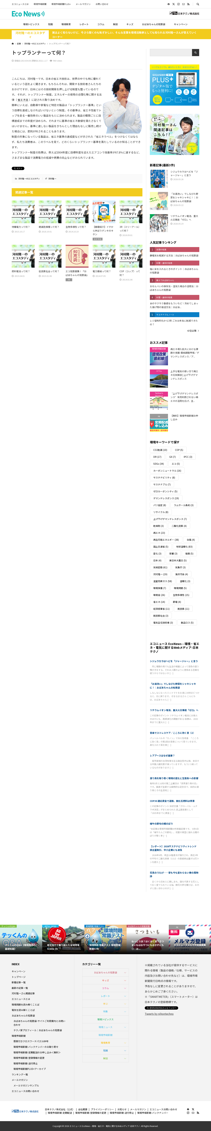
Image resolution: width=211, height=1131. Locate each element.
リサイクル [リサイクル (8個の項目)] (160, 512)
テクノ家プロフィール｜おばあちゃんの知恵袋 (38, 1030)
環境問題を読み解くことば (25, 1004)
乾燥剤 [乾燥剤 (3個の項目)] (158, 526)
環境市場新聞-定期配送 (60, 1112)
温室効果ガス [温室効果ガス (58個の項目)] (162, 581)
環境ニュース (105, 1027)
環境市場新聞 (40, 4)
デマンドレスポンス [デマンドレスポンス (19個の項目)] (166, 498)
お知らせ (122, 1109)
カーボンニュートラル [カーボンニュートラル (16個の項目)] (167, 470)
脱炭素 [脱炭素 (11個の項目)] (183, 608)
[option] (21, 939)
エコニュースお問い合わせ (25, 1091)
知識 (50, 24)
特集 (105, 1011)
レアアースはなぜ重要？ (162, 755)
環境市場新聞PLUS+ (61, 4)
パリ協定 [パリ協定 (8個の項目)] (159, 505)
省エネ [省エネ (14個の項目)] (159, 601)
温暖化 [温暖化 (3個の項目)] (185, 581)
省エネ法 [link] (23, 100)
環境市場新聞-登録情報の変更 (29, 1057)
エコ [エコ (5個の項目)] (176, 463)
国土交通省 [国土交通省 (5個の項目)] (160, 546)
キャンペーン (181, 24)
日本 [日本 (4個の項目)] (157, 560)
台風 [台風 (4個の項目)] (191, 539)
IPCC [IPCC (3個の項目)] (188, 456)
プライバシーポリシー (102, 1109)
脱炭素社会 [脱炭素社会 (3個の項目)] (160, 615)
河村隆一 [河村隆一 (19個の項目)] (160, 574)
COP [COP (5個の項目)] (179, 450)
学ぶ (105, 1003)
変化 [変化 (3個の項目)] (157, 553)
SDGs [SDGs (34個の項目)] (158, 463)
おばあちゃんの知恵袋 (153, 24)
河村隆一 (52, 178)
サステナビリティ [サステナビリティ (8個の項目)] (164, 477)
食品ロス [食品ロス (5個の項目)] (187, 622)
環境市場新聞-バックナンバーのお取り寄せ (36, 1046)
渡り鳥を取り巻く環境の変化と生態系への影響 (174, 778)
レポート (84, 24)
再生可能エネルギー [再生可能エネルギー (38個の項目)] (166, 539)
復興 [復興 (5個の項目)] (189, 553)
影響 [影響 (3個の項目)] (173, 553)
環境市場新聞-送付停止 (26, 1063)
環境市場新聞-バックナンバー (152, 1112)
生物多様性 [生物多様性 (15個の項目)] (181, 595)
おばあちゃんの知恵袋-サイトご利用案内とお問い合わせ (39, 1022)
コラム (100, 24)
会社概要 (82, 1109)
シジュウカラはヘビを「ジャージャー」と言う (174, 661)
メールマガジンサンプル (26, 1085)
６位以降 (191, 330)
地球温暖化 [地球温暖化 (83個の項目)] (184, 546)
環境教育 (66, 24)
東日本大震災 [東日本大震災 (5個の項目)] (178, 560)
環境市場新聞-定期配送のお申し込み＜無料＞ (37, 1052)
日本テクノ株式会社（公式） (60, 1109)
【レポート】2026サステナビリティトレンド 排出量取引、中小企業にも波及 (174, 848)
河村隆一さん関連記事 (23, 993)
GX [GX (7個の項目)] (172, 456)
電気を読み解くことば (23, 1010)
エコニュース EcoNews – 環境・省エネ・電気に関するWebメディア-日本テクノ (174, 647)
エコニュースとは (20, 4)
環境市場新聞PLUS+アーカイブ (30, 1068)
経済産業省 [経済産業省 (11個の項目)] (161, 608)
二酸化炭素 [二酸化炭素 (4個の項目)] (179, 526)
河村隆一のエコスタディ (30, 35)
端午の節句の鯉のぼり (161, 823)
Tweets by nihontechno (159, 1014)
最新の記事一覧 (20, 988)
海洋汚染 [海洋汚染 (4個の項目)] (181, 574)
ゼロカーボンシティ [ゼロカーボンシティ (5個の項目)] (165, 491)
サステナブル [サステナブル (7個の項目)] (162, 484)
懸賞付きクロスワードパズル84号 (31, 1041)
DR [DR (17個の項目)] (157, 456)
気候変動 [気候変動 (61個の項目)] (160, 567)
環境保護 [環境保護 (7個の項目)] (159, 588)
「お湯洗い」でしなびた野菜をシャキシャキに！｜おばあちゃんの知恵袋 (173, 685)
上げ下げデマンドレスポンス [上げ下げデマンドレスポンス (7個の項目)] (170, 519)
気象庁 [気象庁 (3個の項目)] (180, 567)
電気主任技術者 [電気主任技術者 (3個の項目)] (163, 622)
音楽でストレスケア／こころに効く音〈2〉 (172, 732)
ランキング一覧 (20, 1074)
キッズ (129, 24)
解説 (115, 24)
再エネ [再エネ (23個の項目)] (159, 532)
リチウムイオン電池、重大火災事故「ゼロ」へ (174, 710)
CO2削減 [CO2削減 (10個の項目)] (160, 450)
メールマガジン (83, 4)
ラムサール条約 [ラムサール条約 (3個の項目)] (184, 505)
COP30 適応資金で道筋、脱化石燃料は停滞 (172, 801)
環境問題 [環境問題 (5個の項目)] (180, 588)
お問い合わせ (102, 4)
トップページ (19, 977)
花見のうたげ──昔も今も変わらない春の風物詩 (174, 874)
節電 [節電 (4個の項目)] (177, 601)
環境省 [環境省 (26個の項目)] (159, 595)
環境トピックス (31, 24)
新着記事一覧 (19, 982)
